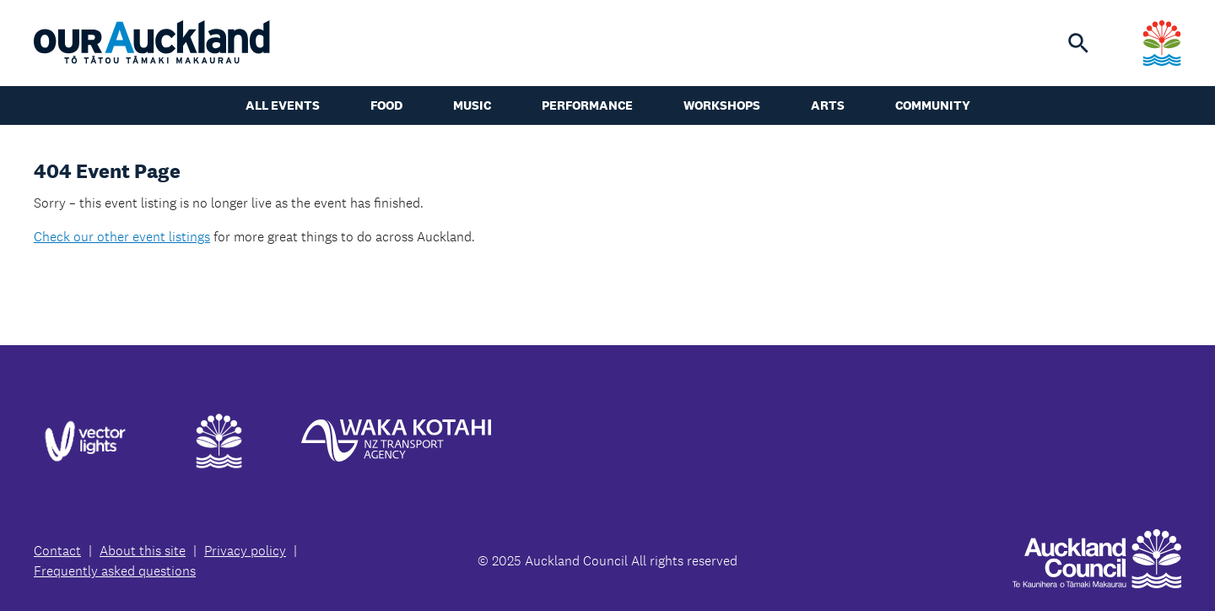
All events (283, 105)
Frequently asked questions (115, 571)
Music (472, 105)
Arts (828, 105)
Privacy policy (245, 551)
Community (932, 105)
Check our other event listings (122, 237)
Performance (587, 105)
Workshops (721, 105)
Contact (57, 551)
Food (386, 105)
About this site (143, 551)
